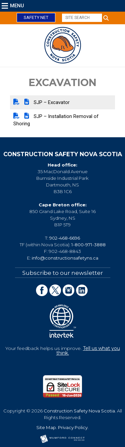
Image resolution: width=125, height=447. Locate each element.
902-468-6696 (64, 238)
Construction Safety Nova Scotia (79, 410)
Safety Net (36, 17)
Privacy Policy (73, 427)
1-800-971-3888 (88, 244)
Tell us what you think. (88, 350)
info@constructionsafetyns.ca (65, 258)
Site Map (46, 427)
